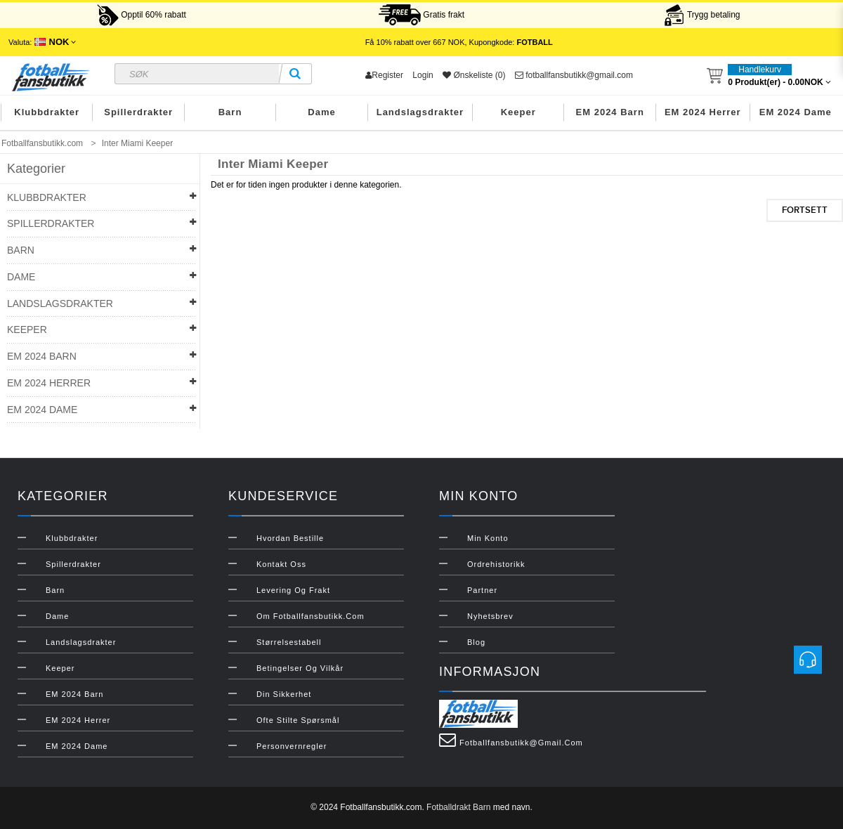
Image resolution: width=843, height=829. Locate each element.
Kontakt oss (281, 564)
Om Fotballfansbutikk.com (310, 616)
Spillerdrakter (138, 112)
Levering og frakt (293, 590)
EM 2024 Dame (795, 112)
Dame (321, 112)
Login (422, 75)
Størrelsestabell (288, 642)
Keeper (518, 112)
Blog (476, 642)
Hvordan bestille (290, 538)
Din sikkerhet (283, 694)
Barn (230, 112)
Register (384, 75)
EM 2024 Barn (610, 112)
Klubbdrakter (46, 112)
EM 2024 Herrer (703, 112)
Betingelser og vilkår (300, 668)
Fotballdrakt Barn (458, 807)
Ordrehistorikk (496, 564)
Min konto (488, 538)
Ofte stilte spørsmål (297, 720)
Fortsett (805, 210)
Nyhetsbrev (490, 616)
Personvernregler (291, 746)
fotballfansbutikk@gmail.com (574, 75)
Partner (482, 590)
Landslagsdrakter (420, 112)
